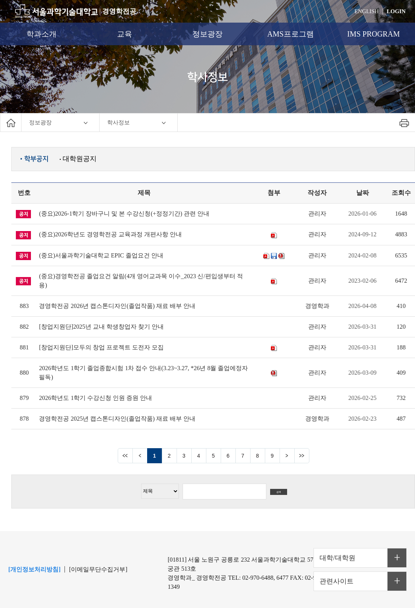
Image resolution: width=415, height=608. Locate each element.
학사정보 (118, 122)
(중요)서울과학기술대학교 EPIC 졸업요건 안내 (101, 255)
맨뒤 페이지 (301, 455)
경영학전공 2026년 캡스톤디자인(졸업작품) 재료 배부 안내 (117, 306)
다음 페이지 (287, 455)
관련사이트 (337, 581)
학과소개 (41, 34)
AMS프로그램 (290, 34)
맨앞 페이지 (125, 455)
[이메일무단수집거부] (98, 569)
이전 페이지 (140, 455)
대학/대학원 (337, 558)
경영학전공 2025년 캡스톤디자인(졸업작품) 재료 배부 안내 (117, 418)
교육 (124, 34)
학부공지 (34, 159)
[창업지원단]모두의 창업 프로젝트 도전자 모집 (101, 347)
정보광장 (207, 34)
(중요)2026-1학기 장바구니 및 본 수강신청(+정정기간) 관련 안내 (124, 213)
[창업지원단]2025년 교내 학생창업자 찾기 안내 (101, 326)
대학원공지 (78, 158)
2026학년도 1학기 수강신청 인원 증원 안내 (95, 398)
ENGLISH (367, 11)
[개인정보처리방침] (34, 569)
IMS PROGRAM (373, 34)
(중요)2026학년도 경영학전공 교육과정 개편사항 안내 (110, 234)
